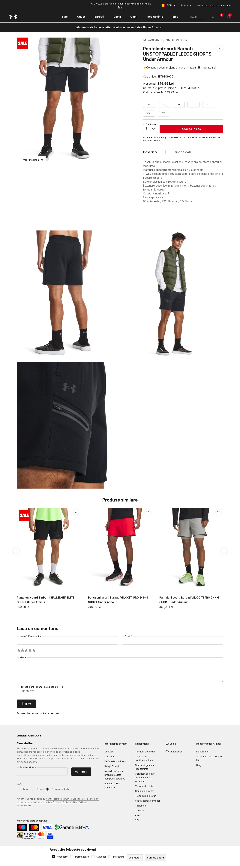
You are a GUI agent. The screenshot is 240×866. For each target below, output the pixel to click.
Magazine (109, 756)
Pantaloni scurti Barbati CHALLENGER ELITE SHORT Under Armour (45, 600)
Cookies (139, 810)
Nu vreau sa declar (61, 789)
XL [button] (208, 104)
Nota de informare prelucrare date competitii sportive (114, 775)
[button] (220, 62)
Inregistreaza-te (205, 5)
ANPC (138, 815)
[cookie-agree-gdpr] (155, 857)
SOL (137, 820)
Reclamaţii (140, 805)
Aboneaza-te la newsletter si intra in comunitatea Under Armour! (119, 27)
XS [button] (149, 104)
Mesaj (23, 657)
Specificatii (183, 152)
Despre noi (202, 751)
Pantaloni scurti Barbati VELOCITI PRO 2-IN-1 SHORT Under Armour (118, 600)
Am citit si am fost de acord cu (58, 802)
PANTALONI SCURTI (177, 40)
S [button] (164, 104)
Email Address (28, 767)
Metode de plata (144, 786)
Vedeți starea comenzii (147, 800)
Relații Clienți (111, 766)
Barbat (25, 789)
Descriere (150, 152)
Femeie (40, 789)
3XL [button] (164, 113)
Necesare (62, 857)
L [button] (193, 104)
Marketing (118, 857)
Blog (198, 765)
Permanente (82, 857)
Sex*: (19, 784)
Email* (128, 636)
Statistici (101, 857)
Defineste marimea (115, 761)
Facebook (176, 751)
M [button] (179, 104)
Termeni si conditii (145, 751)
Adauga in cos (191, 128)
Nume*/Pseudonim (30, 636)
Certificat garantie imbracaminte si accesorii (145, 777)
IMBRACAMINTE (153, 40)
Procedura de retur (145, 795)
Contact (108, 751)
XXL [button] (149, 113)
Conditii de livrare (144, 791)
